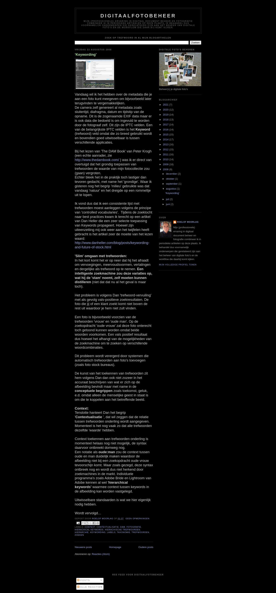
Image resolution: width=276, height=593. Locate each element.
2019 (166, 114)
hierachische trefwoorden (122, 530)
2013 (166, 144)
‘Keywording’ (86, 54)
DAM (122, 527)
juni (168, 204)
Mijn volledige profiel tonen (178, 265)
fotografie (134, 527)
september (172, 183)
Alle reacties (90, 587)
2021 (166, 104)
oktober (170, 178)
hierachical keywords (89, 530)
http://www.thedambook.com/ (97, 160)
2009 (166, 164)
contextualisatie (108, 527)
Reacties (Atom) (101, 554)
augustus (171, 188)
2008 (166, 169)
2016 (166, 129)
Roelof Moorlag (188, 222)
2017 (166, 124)
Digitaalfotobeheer (138, 16)
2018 (166, 119)
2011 (166, 154)
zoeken (79, 535)
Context (90, 527)
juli (168, 199)
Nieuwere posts (83, 547)
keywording (97, 532)
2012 (166, 149)
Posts (83, 580)
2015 (166, 134)
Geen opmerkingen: (138, 519)
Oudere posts (145, 547)
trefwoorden (140, 532)
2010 (166, 159)
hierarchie (82, 532)
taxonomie (123, 532)
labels (111, 532)
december (172, 173)
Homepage (115, 547)
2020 (166, 109)
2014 (166, 139)
